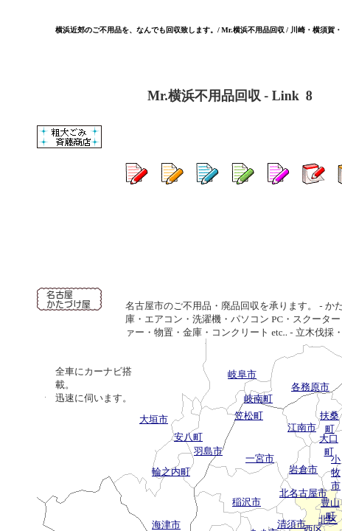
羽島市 (208, 451)
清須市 (291, 524)
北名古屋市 (303, 493)
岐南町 (258, 398)
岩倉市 (303, 469)
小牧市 (336, 472)
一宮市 (259, 458)
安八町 (188, 436)
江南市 (301, 427)
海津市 (166, 524)
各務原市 (310, 386)
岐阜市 (242, 374)
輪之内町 (171, 471)
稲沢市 (246, 501)
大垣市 (153, 419)
